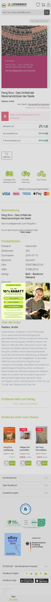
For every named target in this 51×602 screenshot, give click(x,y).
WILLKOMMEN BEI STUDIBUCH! (13, 285)
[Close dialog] (47, 285)
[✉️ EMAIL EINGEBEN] (13, 298)
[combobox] (6, 302)
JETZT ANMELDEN (13, 306)
